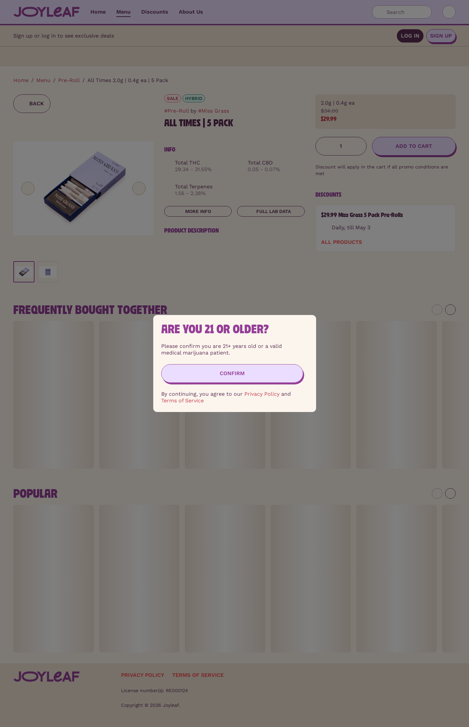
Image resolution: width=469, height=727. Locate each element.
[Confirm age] (232, 373)
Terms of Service (182, 400)
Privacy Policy (262, 394)
